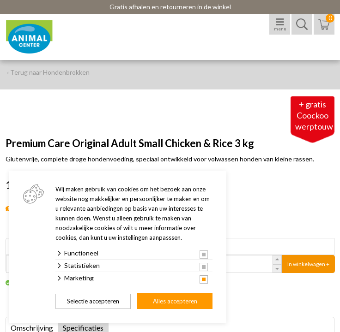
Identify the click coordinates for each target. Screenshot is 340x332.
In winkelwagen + (308, 264)
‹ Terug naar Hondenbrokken (48, 72)
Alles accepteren (175, 301)
